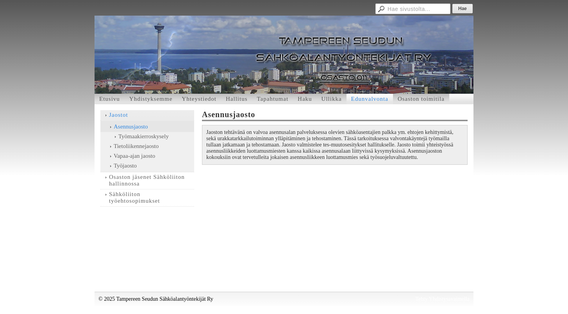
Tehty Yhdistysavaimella (442, 299)
